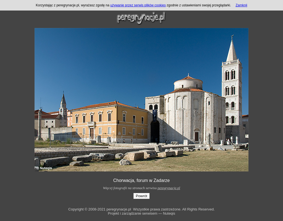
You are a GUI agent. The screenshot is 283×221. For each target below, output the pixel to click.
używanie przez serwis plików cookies (138, 5)
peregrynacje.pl (169, 188)
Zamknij (241, 5)
